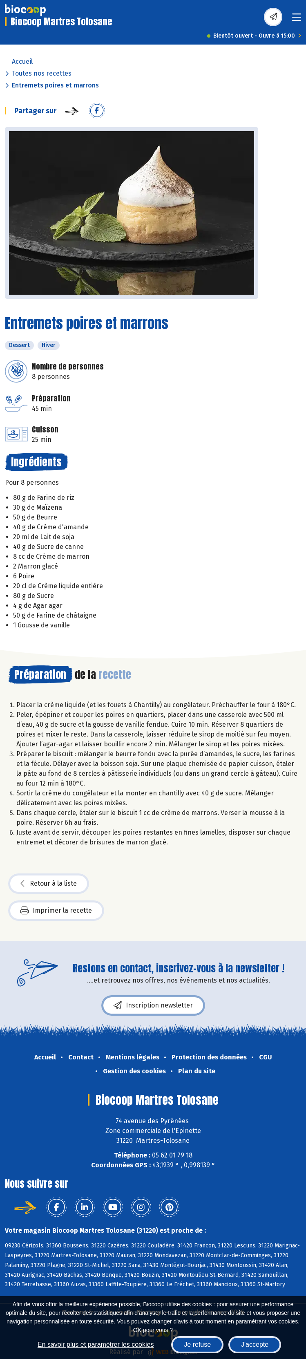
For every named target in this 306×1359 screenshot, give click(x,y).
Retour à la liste (48, 884)
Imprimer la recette (56, 911)
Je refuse (197, 1344)
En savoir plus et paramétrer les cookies (96, 1344)
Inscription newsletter (153, 1005)
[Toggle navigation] (296, 20)
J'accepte (254, 1344)
